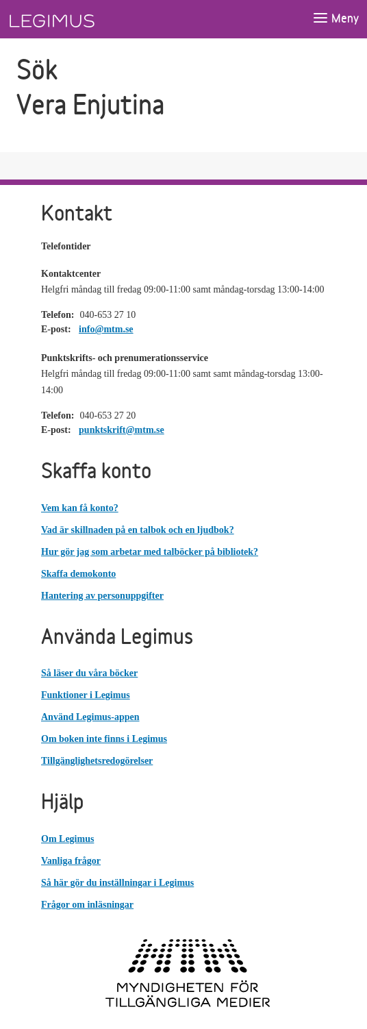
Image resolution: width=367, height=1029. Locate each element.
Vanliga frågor (71, 861)
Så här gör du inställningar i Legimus (117, 883)
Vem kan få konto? (79, 508)
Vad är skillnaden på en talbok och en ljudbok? (137, 530)
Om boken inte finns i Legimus (104, 739)
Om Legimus (67, 839)
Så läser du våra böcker (89, 673)
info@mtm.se (106, 329)
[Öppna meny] (335, 18)
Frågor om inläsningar (87, 905)
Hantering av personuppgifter (102, 596)
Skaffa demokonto (78, 574)
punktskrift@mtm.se (121, 430)
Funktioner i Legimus (85, 695)
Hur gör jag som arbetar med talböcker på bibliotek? (149, 552)
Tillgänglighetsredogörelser (97, 761)
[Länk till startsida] (77, 19)
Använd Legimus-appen (90, 717)
